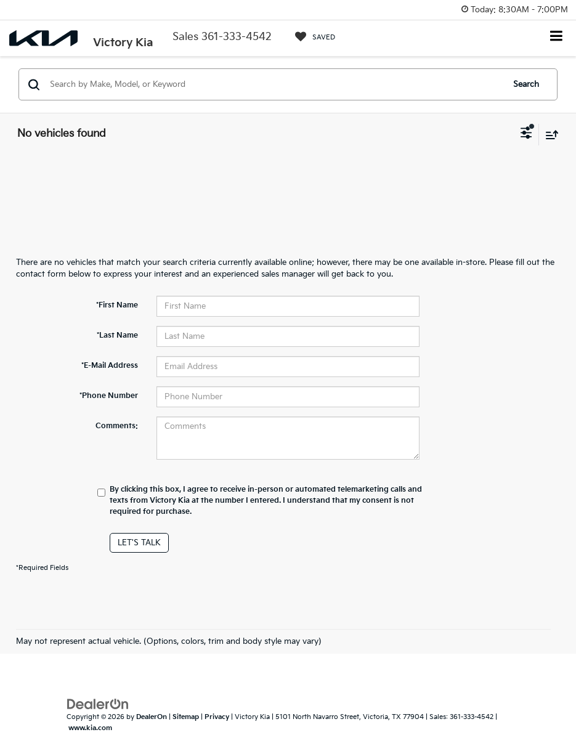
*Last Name (117, 335)
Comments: (116, 426)
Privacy (217, 717)
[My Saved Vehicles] (315, 37)
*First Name (117, 305)
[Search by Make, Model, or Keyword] (275, 84)
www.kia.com (90, 728)
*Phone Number (108, 395)
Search (526, 84)
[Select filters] (526, 134)
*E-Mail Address (109, 365)
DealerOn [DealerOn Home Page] (151, 717)
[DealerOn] (98, 704)
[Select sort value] (549, 134)
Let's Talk (139, 543)
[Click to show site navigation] (556, 37)
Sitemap (185, 717)
